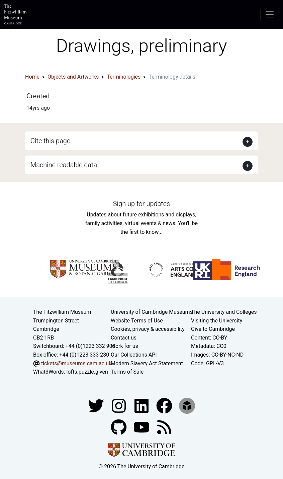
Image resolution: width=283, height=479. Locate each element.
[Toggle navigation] (269, 14)
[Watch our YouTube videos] (142, 426)
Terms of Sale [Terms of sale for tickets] (127, 372)
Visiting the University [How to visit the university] (216, 320)
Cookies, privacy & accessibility (148, 329)
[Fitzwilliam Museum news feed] (164, 426)
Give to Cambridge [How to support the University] (213, 329)
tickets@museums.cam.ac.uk (76, 363)
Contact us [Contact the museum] (123, 337)
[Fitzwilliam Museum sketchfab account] (187, 405)
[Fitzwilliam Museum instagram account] (119, 405)
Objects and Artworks (73, 77)
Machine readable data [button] (63, 165)
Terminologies (123, 77)
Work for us (124, 346)
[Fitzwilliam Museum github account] (119, 426)
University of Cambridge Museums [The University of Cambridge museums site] (152, 312)
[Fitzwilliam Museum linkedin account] (165, 405)
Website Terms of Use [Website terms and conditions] (137, 320)
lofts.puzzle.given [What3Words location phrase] (87, 372)
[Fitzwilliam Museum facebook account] (142, 405)
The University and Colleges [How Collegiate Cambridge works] (224, 312)
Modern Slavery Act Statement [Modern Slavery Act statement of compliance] (147, 363)
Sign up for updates (141, 204)
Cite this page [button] (50, 141)
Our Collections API (134, 355)
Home (32, 77)
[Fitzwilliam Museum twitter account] (96, 405)
